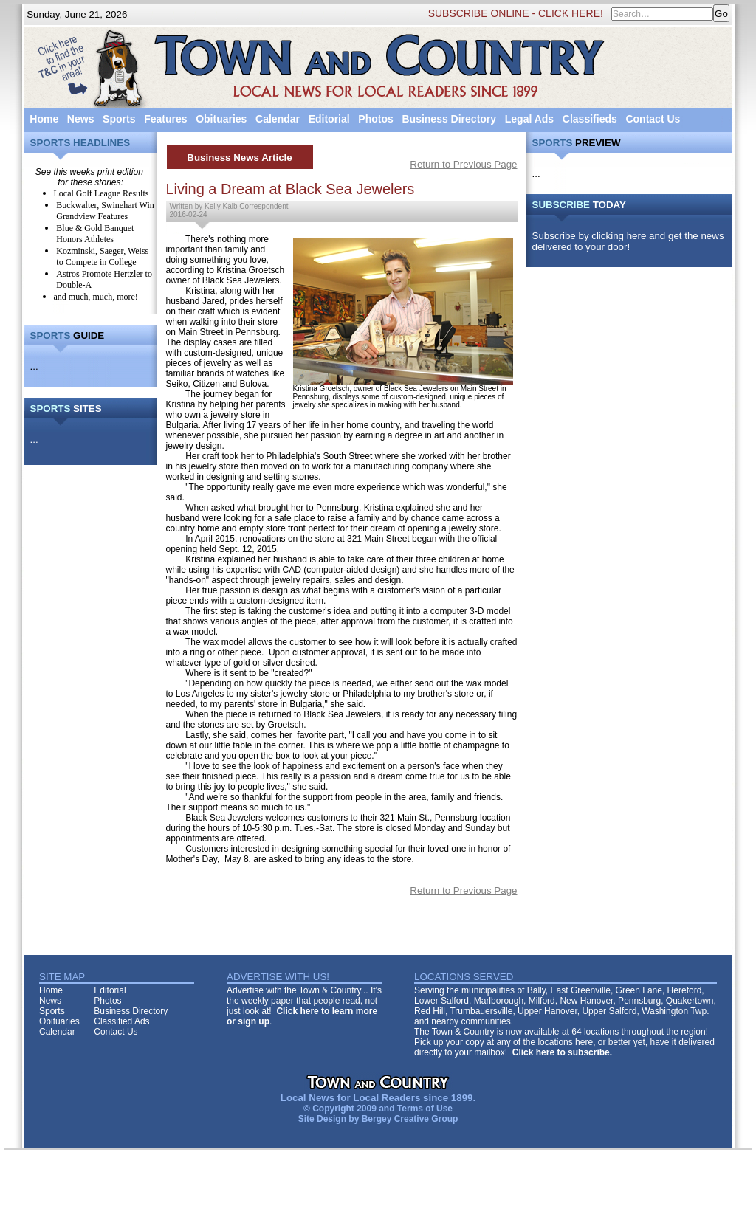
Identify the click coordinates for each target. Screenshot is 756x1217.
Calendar (277, 119)
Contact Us (652, 119)
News (80, 119)
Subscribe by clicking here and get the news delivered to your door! (628, 241)
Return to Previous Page (463, 164)
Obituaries (221, 119)
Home (44, 119)
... (34, 366)
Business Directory (449, 119)
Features (165, 119)
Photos (375, 119)
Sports (119, 119)
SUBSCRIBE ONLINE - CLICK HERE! (515, 13)
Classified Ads (121, 1021)
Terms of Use (425, 1108)
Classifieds (590, 119)
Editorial (329, 119)
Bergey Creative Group (410, 1119)
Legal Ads (529, 119)
